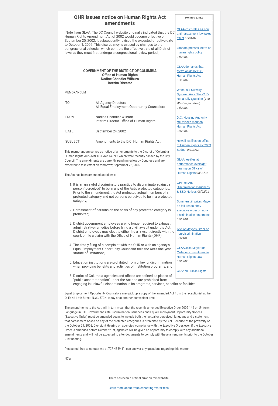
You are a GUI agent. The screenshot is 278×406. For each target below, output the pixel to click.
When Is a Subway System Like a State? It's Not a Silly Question (193, 94)
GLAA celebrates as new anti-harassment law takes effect (194, 33)
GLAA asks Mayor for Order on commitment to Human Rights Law (193, 252)
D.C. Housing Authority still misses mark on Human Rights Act (192, 122)
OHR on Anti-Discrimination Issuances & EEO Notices (193, 187)
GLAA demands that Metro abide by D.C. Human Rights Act (190, 71)
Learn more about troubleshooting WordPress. (139, 388)
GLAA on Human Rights (191, 271)
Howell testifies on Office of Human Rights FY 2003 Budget (194, 145)
